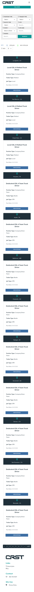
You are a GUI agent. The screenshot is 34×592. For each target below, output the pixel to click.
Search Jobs (10, 566)
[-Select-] (9, 19)
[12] (10, 48)
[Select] (9, 31)
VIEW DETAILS (17, 90)
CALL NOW (17, 7)
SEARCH (24, 36)
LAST (28, 546)
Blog (7, 568)
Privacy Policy (11, 585)
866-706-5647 (11, 577)
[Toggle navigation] (29, 2)
